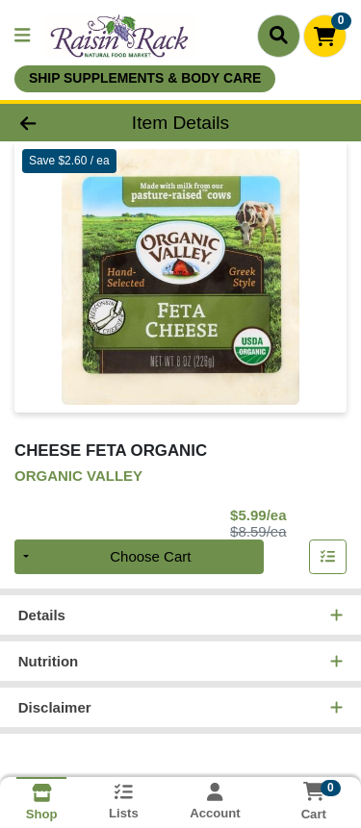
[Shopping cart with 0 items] (325, 36)
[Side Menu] (22, 36)
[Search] (279, 35)
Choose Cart (150, 556)
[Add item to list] (328, 556)
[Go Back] (55, 123)
